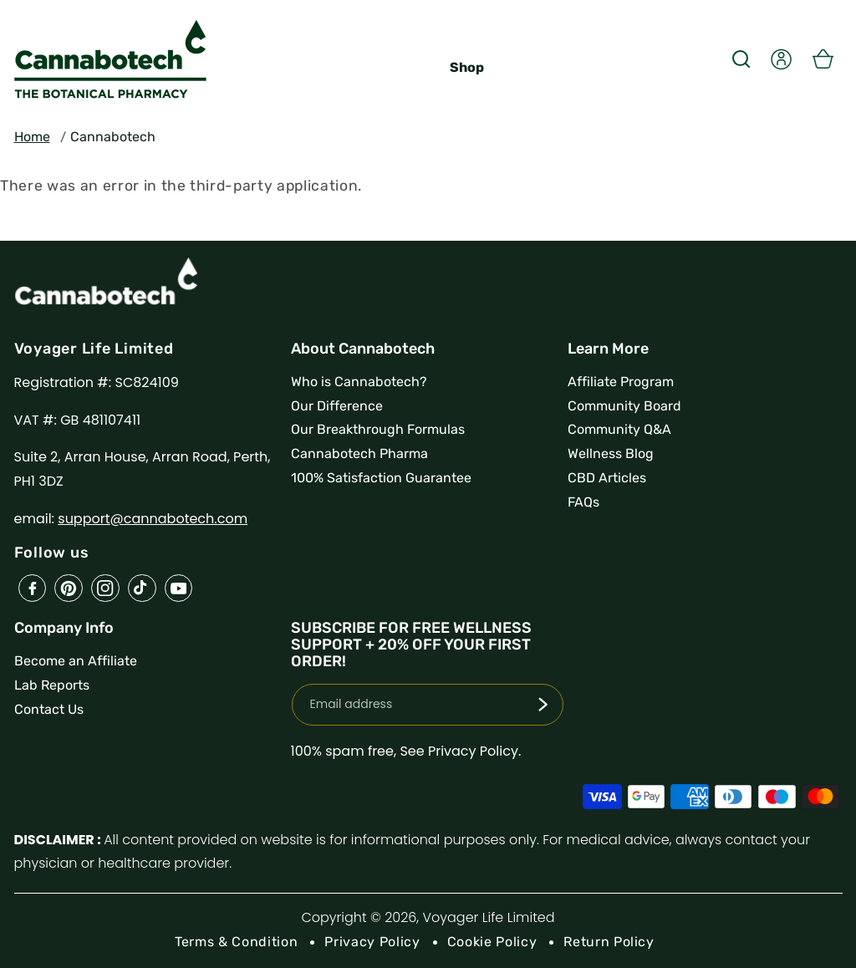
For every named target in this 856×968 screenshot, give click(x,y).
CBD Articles (607, 478)
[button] (741, 58)
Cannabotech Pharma (359, 453)
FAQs (583, 502)
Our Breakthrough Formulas (378, 429)
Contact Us (49, 709)
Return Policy (609, 942)
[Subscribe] (542, 704)
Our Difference (337, 406)
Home (32, 137)
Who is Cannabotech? (359, 382)
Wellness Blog (611, 453)
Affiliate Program (621, 382)
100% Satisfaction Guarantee (381, 478)
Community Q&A (619, 429)
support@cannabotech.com (152, 518)
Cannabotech (112, 137)
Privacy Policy (372, 942)
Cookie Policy (492, 942)
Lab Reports (51, 685)
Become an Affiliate (75, 661)
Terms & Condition (236, 942)
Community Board (624, 406)
